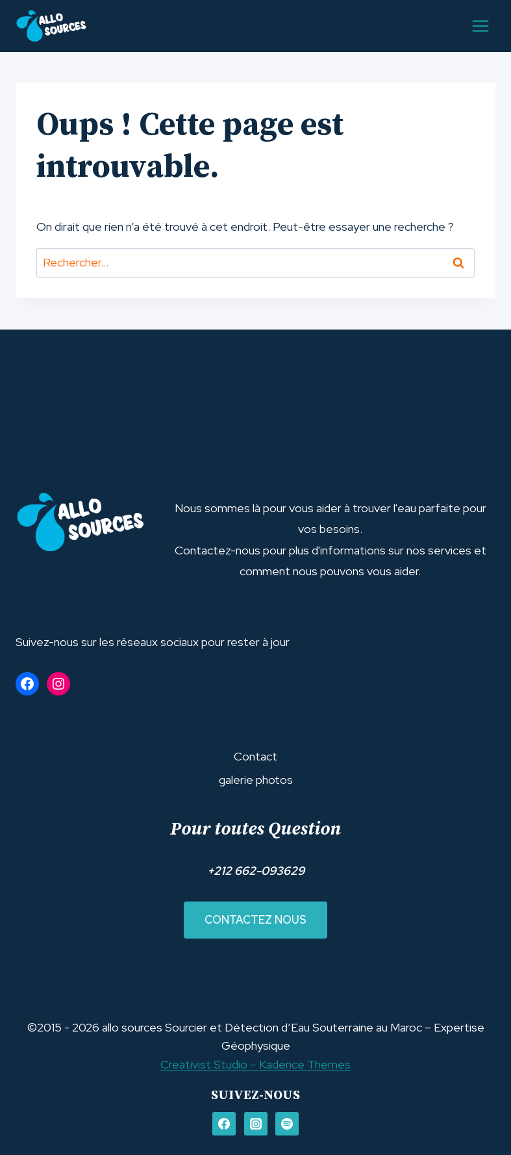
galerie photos (256, 779)
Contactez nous (255, 920)
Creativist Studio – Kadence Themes (255, 1064)
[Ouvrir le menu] (480, 25)
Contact (255, 756)
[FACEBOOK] (224, 1124)
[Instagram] (256, 1124)
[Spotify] (287, 1124)
